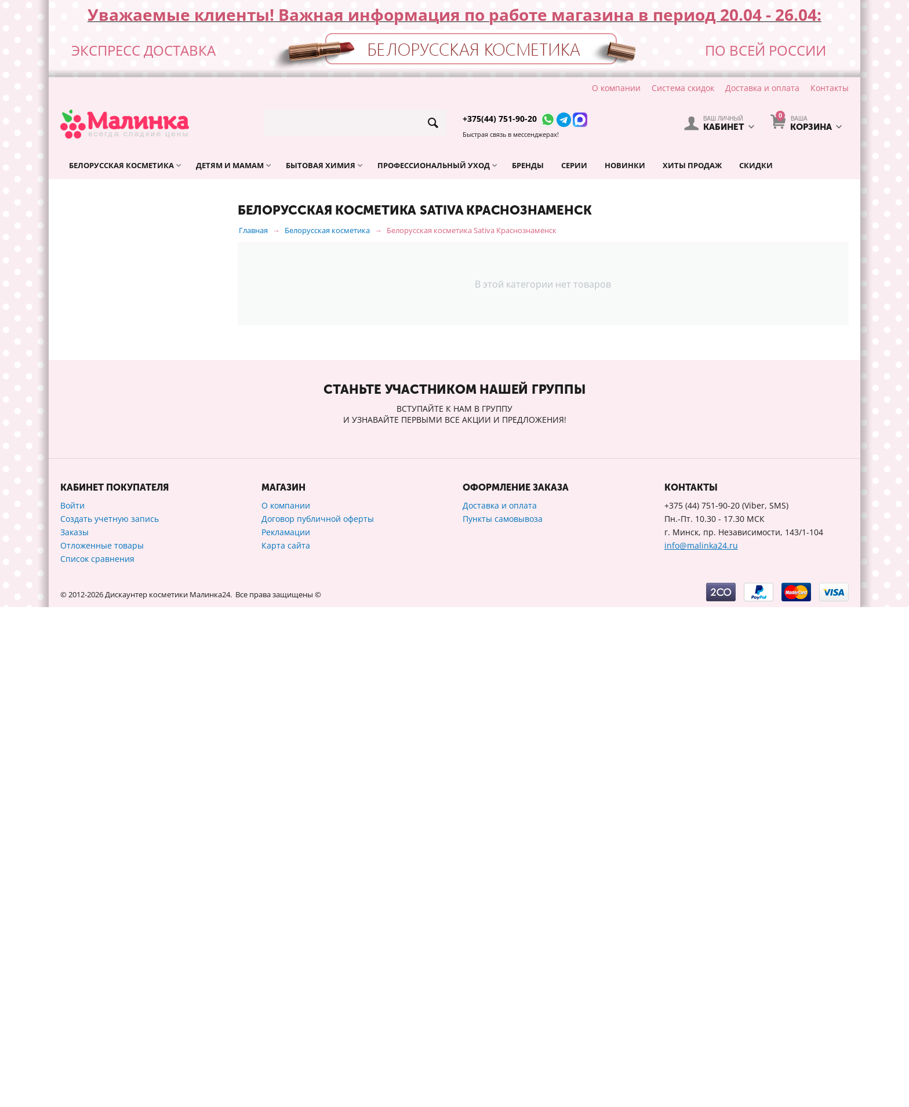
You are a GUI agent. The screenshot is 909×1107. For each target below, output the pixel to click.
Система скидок (683, 87)
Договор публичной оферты (317, 1018)
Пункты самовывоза (503, 1018)
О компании (616, 87)
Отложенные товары (102, 1045)
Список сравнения (97, 1058)
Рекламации (285, 1031)
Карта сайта (285, 1045)
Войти (72, 1005)
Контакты (829, 87)
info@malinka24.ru (701, 1045)
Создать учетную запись (109, 1018)
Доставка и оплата (762, 87)
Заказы (74, 1031)
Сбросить (194, 808)
